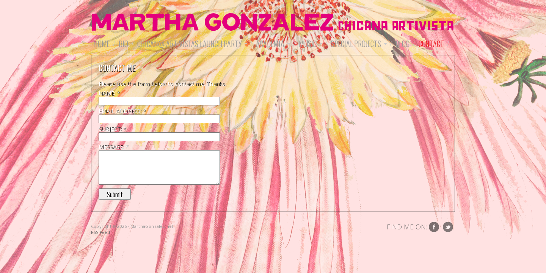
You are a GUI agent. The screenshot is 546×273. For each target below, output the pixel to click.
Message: (114, 146)
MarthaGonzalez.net (273, 23)
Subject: (112, 128)
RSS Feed (100, 232)
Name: (109, 93)
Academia (272, 43)
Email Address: (122, 111)
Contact (431, 43)
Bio (123, 43)
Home (101, 43)
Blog (402, 43)
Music (310, 43)
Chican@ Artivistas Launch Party (191, 43)
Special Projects (358, 43)
